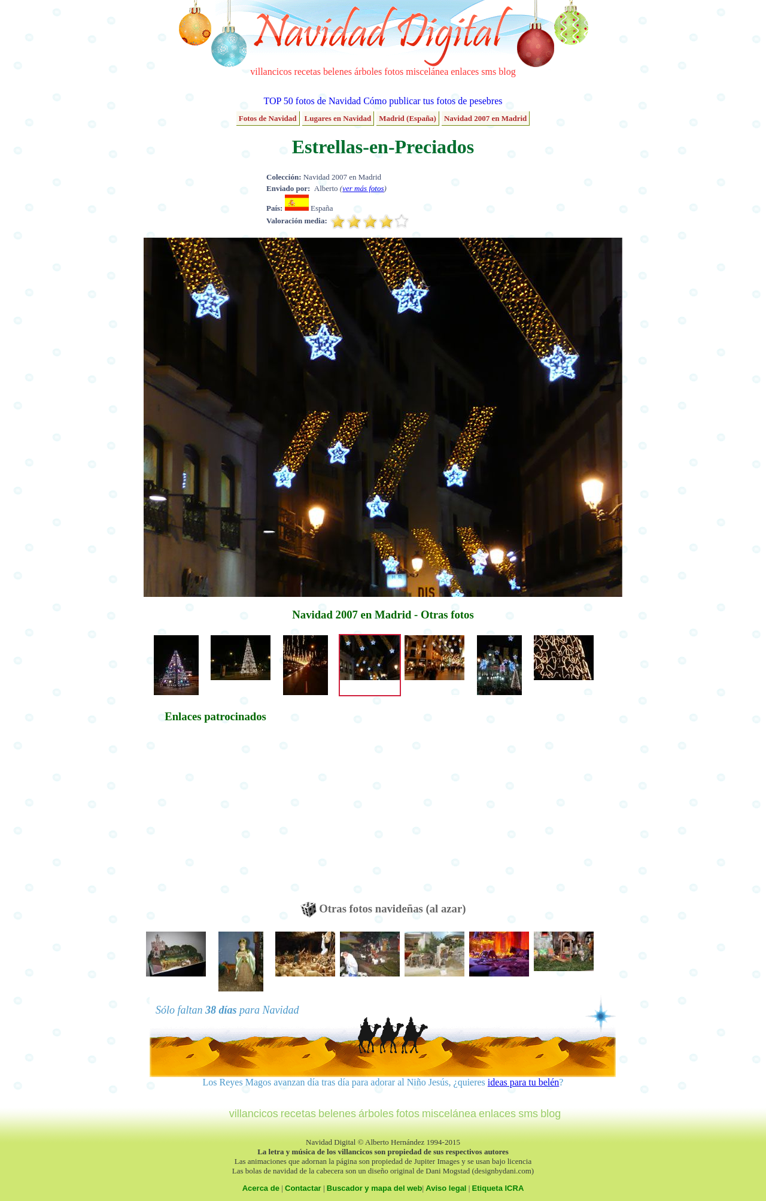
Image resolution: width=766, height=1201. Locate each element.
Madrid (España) (407, 118)
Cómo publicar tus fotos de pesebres (432, 101)
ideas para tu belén (524, 1082)
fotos (393, 71)
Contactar (303, 1188)
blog (506, 71)
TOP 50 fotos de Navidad (312, 101)
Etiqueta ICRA (498, 1188)
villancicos (270, 71)
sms (488, 71)
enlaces (465, 71)
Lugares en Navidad (338, 118)
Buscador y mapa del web (374, 1188)
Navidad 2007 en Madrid (485, 118)
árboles (368, 71)
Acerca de (260, 1188)
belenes (337, 71)
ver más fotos (363, 188)
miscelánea (427, 71)
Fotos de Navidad (268, 118)
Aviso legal (445, 1188)
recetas (307, 71)
